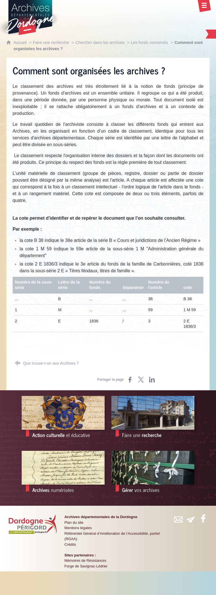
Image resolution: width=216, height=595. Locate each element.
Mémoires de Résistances (85, 560)
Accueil (21, 42)
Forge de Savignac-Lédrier (85, 566)
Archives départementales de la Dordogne (100, 517)
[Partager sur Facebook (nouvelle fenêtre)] (130, 379)
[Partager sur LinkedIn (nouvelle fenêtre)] (152, 379)
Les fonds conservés (149, 42)
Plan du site (74, 522)
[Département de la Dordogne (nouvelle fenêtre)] (33, 524)
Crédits (70, 544)
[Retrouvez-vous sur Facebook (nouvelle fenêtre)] (203, 518)
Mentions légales (78, 528)
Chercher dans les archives (100, 42)
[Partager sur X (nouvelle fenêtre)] (141, 379)
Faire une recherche (51, 42)
